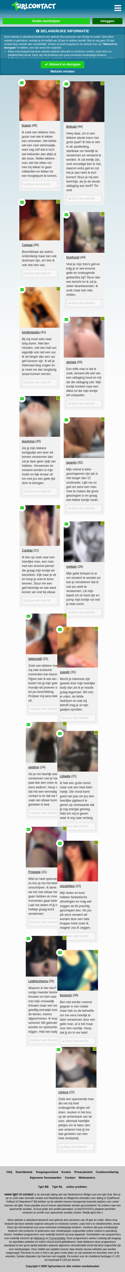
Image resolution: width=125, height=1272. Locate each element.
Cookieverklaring (107, 1172)
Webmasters (87, 1177)
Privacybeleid (83, 1172)
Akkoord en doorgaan (63, 64)
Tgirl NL (57, 1186)
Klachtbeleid (24, 1172)
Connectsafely (57, 1238)
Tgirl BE (43, 1186)
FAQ (9, 1172)
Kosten (66, 1172)
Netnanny (39, 1238)
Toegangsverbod (47, 1172)
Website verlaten (62, 71)
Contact (70, 1177)
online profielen (76, 1186)
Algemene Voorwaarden (46, 1177)
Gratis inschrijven (46, 21)
